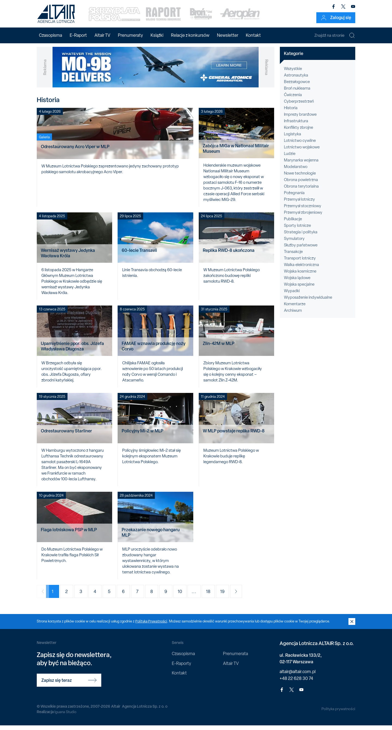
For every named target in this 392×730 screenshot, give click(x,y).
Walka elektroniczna (301, 269)
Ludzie (289, 158)
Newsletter (227, 35)
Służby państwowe (300, 249)
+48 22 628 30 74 (296, 683)
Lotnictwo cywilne (300, 145)
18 (213, 596)
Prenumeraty (130, 35)
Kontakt (253, 35)
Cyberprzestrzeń (299, 106)
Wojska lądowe (297, 282)
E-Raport (78, 35)
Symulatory (294, 243)
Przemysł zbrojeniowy (303, 217)
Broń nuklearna (297, 93)
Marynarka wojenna (301, 164)
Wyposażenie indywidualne (308, 302)
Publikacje (293, 223)
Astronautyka (296, 80)
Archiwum (293, 315)
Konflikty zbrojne (298, 132)
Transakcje (293, 256)
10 (185, 596)
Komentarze (294, 308)
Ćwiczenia (293, 99)
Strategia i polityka (300, 236)
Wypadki (292, 295)
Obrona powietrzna (301, 184)
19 (227, 596)
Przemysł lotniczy (299, 204)
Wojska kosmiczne (300, 276)
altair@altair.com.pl (298, 676)
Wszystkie (293, 73)
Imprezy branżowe (300, 119)
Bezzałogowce (297, 86)
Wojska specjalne (299, 289)
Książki (157, 35)
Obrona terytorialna (301, 191)
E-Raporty (181, 668)
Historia (291, 112)
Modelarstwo (295, 171)
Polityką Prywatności (151, 626)
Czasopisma (50, 35)
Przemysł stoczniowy (302, 210)
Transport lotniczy (300, 262)
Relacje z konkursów (190, 35)
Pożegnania (294, 197)
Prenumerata (235, 658)
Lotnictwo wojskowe (302, 151)
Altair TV (102, 35)
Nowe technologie (300, 178)
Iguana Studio (65, 716)
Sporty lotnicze (297, 230)
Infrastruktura (296, 125)
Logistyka (292, 138)
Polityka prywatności (338, 713)
